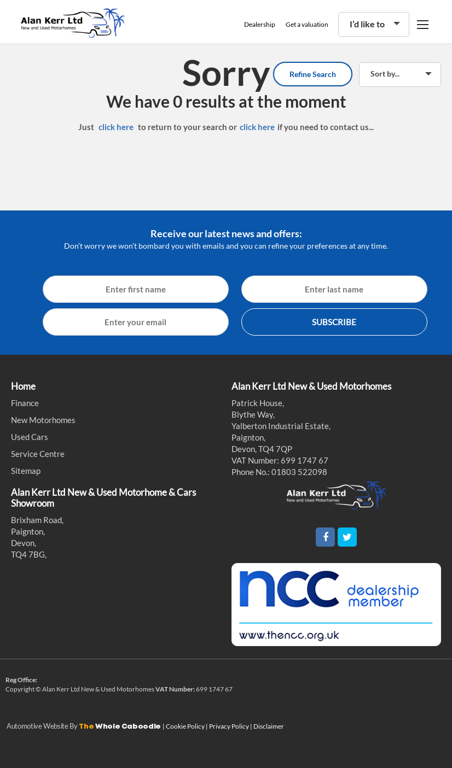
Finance (25, 403)
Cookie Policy (186, 726)
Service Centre (38, 454)
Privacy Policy (229, 726)
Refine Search (312, 74)
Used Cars (29, 437)
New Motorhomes (43, 420)
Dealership (259, 24)
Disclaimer (268, 726)
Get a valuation (307, 24)
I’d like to (367, 24)
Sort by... (384, 73)
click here (116, 127)
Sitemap (25, 471)
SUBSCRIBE (334, 322)
